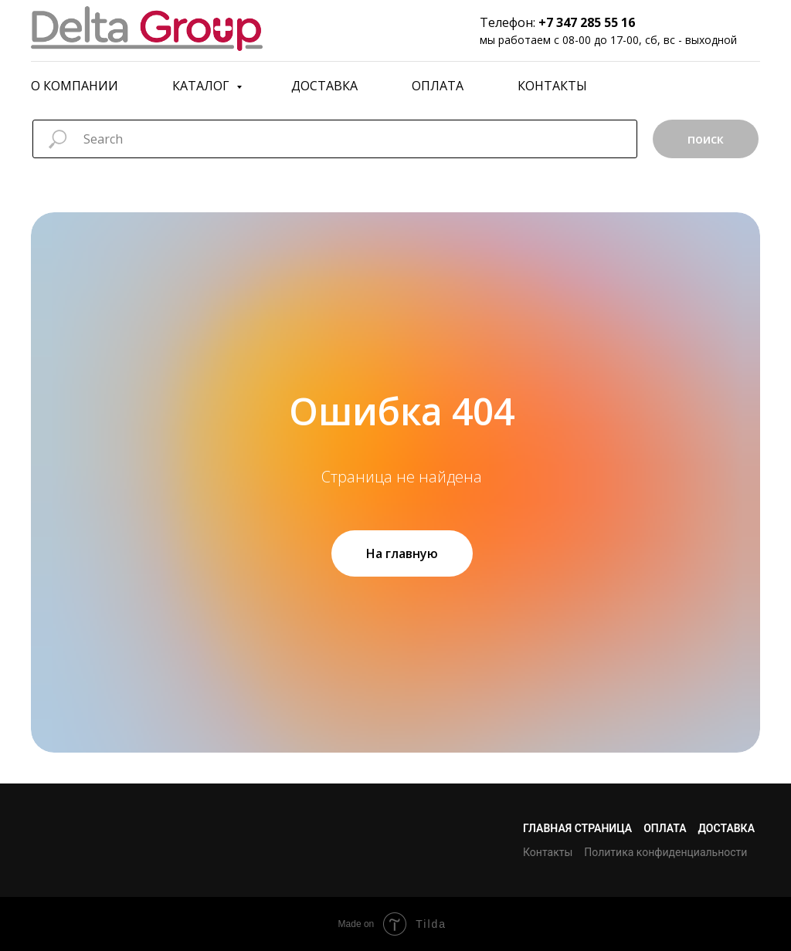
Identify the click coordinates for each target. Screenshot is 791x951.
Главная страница (577, 828)
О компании (74, 85)
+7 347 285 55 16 (586, 22)
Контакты (552, 85)
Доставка (324, 85)
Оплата (437, 85)
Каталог (202, 85)
